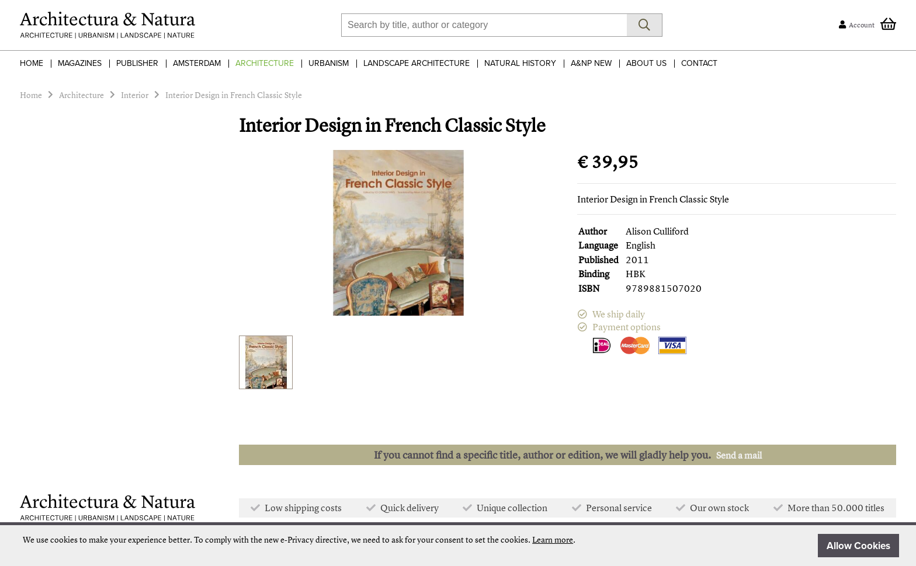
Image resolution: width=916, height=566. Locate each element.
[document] (461, 545)
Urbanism (328, 63)
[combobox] (484, 25)
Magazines (80, 63)
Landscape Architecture (416, 63)
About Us (646, 63)
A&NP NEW (591, 63)
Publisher (137, 63)
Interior (134, 94)
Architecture (264, 63)
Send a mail (739, 455)
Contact (699, 63)
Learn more (552, 539)
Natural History (520, 63)
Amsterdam (197, 63)
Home (31, 63)
